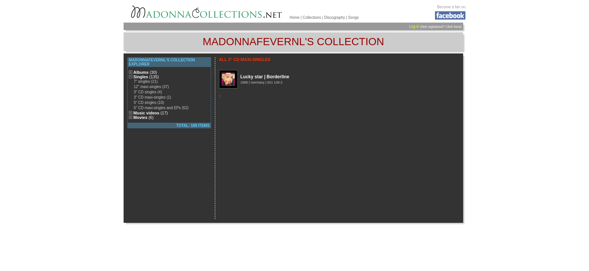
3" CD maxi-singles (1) (152, 97)
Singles (146, 77)
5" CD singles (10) (149, 102)
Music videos (150, 113)
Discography (334, 17)
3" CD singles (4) (148, 92)
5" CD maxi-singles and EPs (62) (161, 108)
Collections (312, 17)
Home (295, 17)
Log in (414, 26)
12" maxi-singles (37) (151, 87)
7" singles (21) (146, 81)
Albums (145, 72)
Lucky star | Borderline (264, 76)
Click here (453, 27)
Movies (143, 117)
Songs (353, 17)
